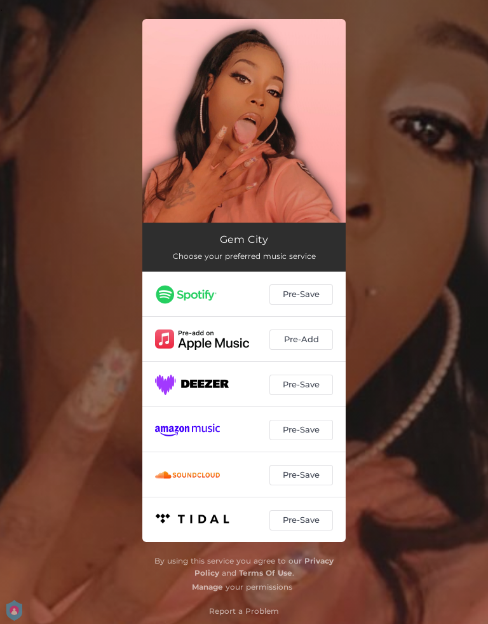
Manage (207, 587)
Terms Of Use (265, 573)
